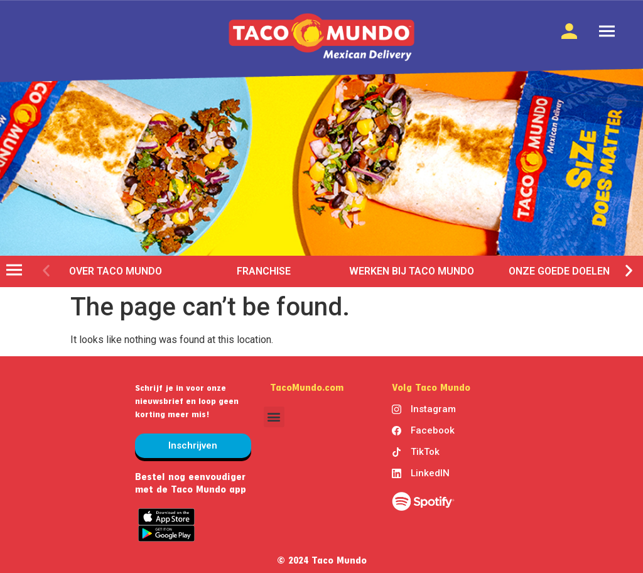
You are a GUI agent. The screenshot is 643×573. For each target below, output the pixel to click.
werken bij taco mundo (411, 271)
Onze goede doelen (559, 271)
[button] (46, 270)
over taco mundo (115, 271)
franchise (264, 271)
